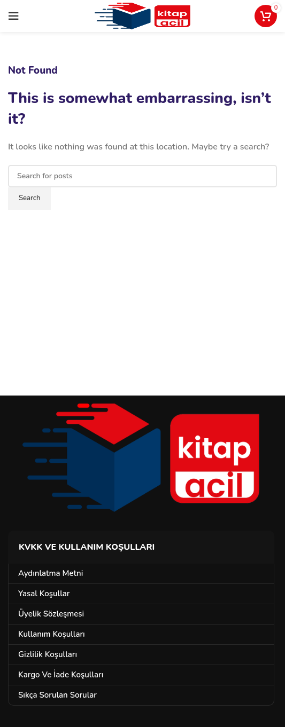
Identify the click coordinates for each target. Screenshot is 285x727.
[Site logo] (142, 15)
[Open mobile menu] (13, 16)
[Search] (142, 176)
